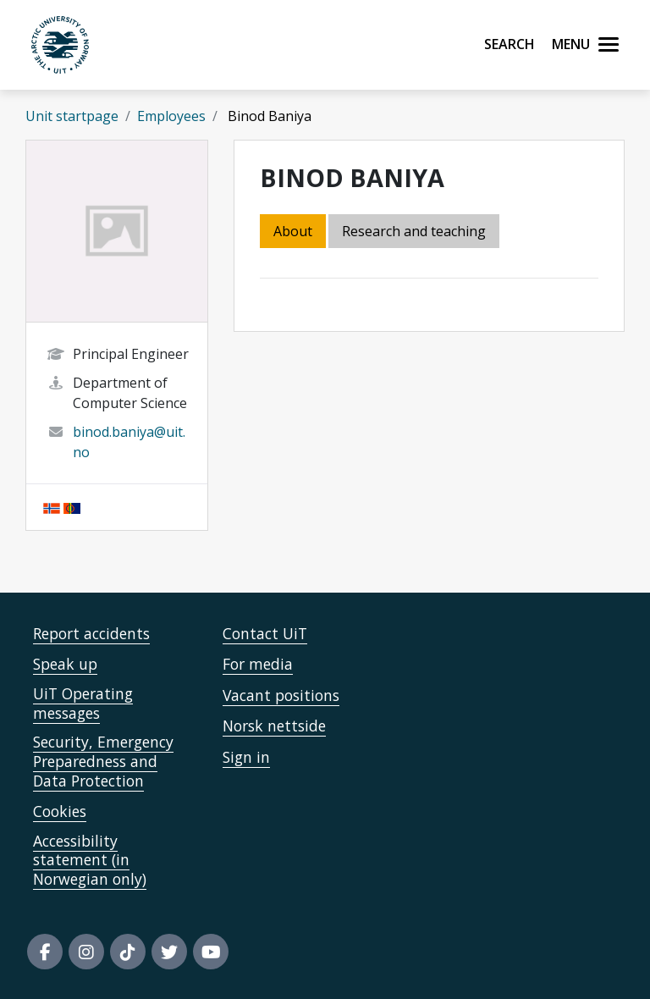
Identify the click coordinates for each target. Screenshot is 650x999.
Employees (171, 116)
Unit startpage (71, 116)
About (292, 231)
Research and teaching (414, 231)
